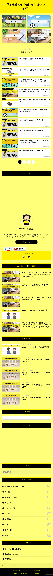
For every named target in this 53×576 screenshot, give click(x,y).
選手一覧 (28, 530)
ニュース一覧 (28, 508)
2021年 (11, 566)
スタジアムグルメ (28, 497)
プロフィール (26, 242)
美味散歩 (8, 559)
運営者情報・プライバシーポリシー (21, 570)
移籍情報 (28, 519)
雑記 (28, 535)
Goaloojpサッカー (12, 554)
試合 (28, 524)
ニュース (28, 503)
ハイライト (28, 513)
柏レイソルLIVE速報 (13, 549)
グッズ (28, 492)
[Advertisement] (26, 192)
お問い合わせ (37, 570)
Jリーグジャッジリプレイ (28, 486)
